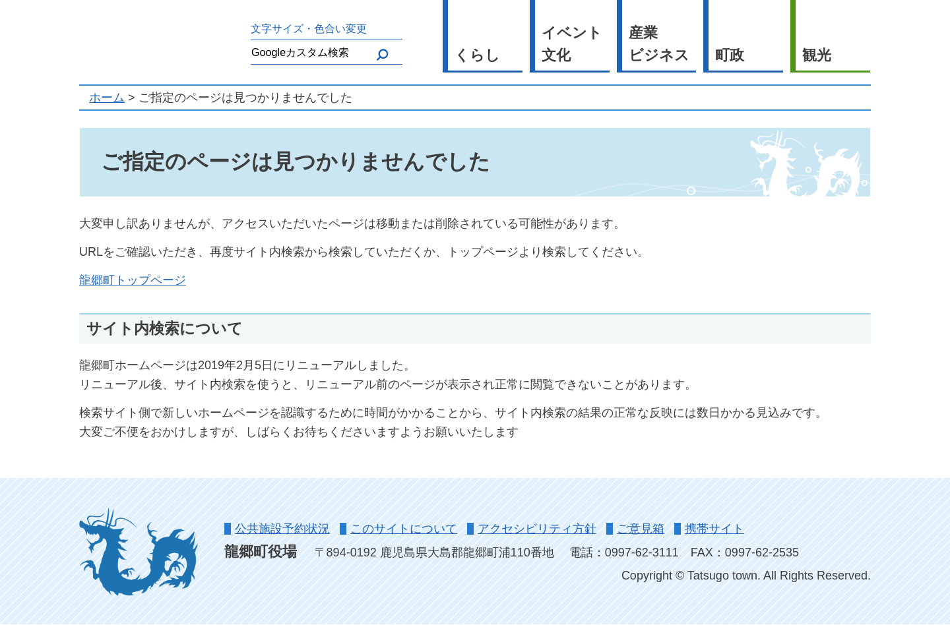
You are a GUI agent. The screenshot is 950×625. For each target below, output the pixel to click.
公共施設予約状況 (282, 528)
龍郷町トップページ (132, 280)
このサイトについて (403, 528)
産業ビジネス (659, 44)
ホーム (107, 97)
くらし (477, 55)
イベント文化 (572, 44)
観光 (816, 55)
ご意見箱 (640, 528)
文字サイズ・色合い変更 (309, 28)
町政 (729, 55)
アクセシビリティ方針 (537, 528)
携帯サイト (714, 528)
